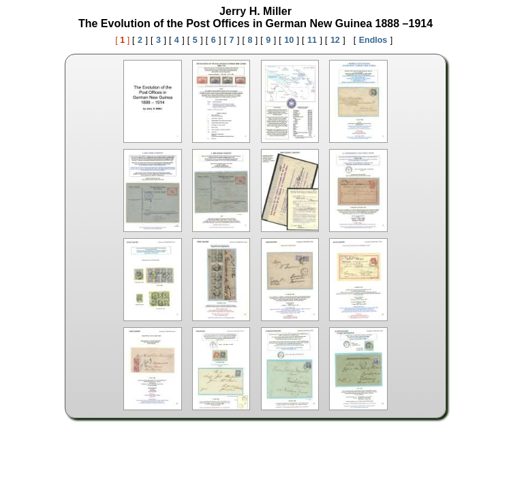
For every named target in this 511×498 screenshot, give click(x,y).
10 (289, 40)
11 (312, 40)
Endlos (373, 40)
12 (335, 40)
